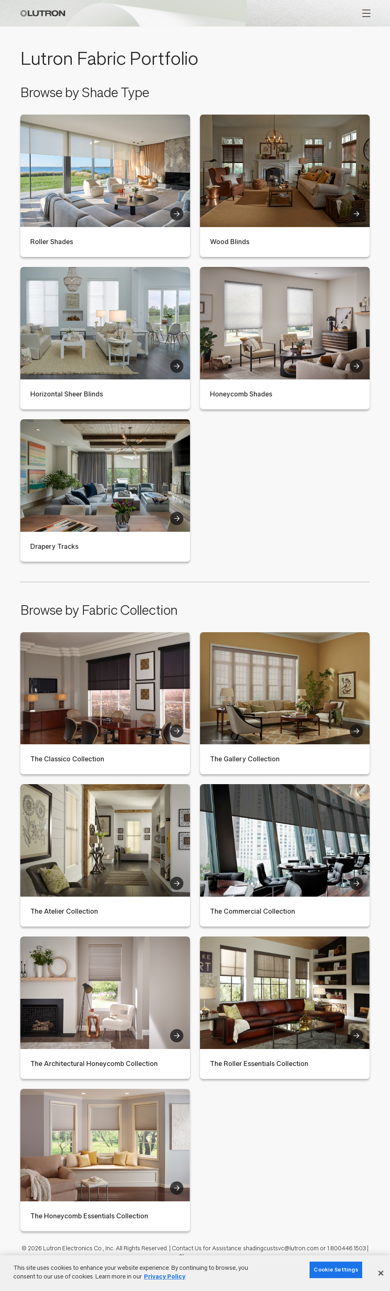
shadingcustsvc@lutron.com (281, 1248)
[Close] (381, 1273)
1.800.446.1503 (346, 1248)
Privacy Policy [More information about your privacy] (164, 1276)
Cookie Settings (336, 1270)
